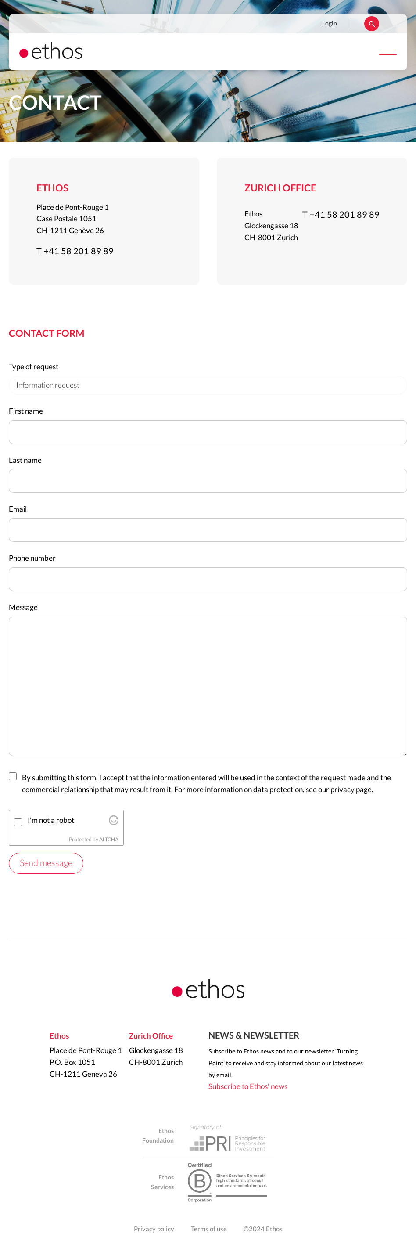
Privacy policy (154, 1229)
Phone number (32, 558)
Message (23, 607)
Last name (25, 460)
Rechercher (371, 23)
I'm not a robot (51, 820)
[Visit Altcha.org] (113, 822)
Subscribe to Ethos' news (247, 1086)
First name (26, 411)
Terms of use (209, 1229)
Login (329, 24)
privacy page (351, 790)
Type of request (33, 367)
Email (18, 509)
